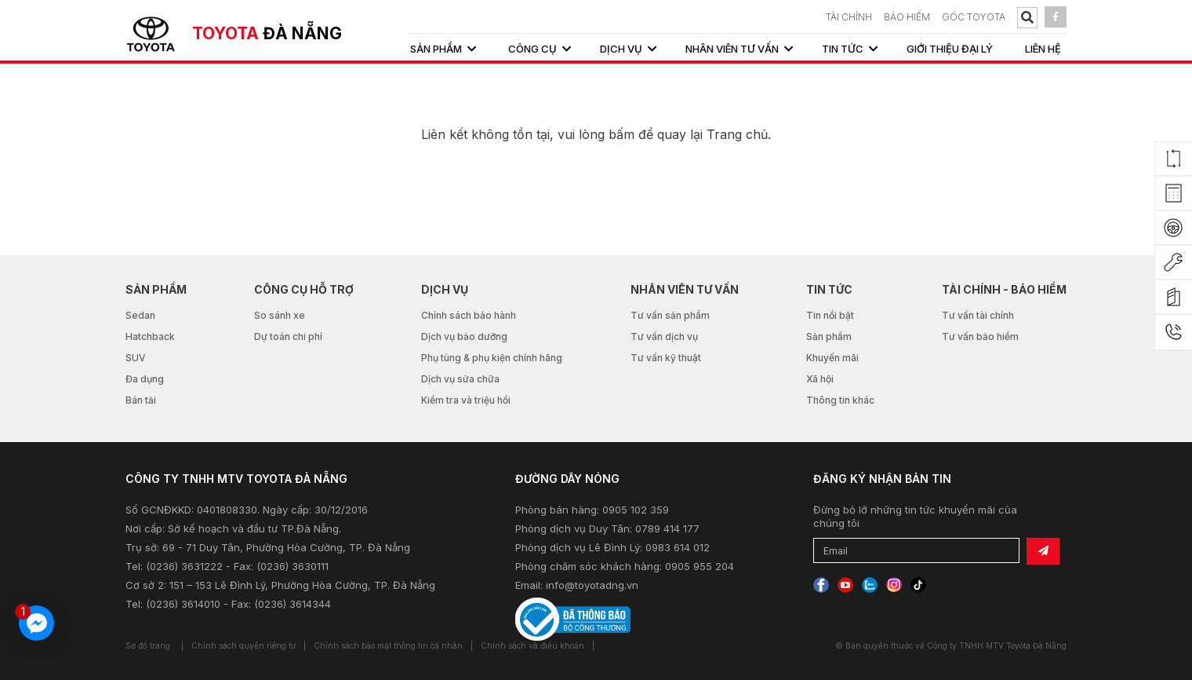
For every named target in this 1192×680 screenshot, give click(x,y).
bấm (621, 134)
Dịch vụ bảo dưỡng (464, 336)
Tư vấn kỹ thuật (666, 358)
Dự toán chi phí (288, 336)
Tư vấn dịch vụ (664, 336)
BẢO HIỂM (907, 17)
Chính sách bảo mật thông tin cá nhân (388, 645)
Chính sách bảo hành (468, 315)
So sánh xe (279, 315)
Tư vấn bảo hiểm (980, 336)
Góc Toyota (973, 17)
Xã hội (820, 379)
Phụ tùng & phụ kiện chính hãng (491, 358)
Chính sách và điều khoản (532, 645)
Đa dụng (144, 379)
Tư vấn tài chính (978, 315)
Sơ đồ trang (147, 645)
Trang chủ (737, 134)
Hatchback (150, 336)
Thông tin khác (840, 400)
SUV (135, 358)
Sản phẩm (829, 336)
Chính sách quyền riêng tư (243, 645)
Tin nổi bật (830, 315)
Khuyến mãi (832, 358)
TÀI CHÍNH (849, 17)
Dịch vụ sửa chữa (460, 379)
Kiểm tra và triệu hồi (466, 400)
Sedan (140, 315)
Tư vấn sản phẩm (670, 315)
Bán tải (140, 400)
